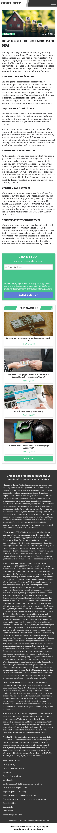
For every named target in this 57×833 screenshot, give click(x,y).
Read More (38, 829)
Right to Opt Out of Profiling (14, 791)
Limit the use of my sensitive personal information (24, 799)
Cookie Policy (8, 807)
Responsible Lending (12, 776)
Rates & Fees (8, 811)
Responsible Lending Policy (12, 286)
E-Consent (7, 772)
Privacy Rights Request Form (15, 788)
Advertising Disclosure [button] (28, 286)
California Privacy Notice (35, 288)
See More (28, 458)
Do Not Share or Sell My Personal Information (22, 784)
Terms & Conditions (19, 288)
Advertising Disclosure (12, 815)
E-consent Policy (40, 285)
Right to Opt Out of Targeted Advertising (19, 795)
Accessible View (9, 803)
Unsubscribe (8, 780)
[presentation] (22, 276)
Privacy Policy (8, 288)
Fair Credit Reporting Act (42, 286)
